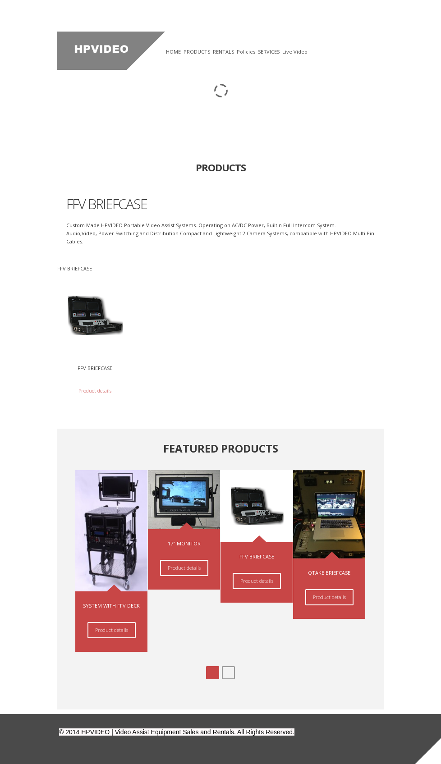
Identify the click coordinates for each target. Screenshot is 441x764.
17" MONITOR (184, 543)
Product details (94, 390)
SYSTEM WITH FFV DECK (111, 605)
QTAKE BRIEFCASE (329, 573)
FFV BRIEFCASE (95, 368)
